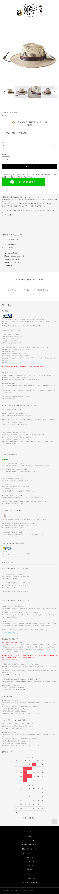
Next (54, 92)
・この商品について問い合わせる (12, 262)
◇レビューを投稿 (7, 248)
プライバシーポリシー (29, 853)
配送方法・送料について (29, 844)
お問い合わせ (29, 857)
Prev (5, 92)
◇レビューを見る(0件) (9, 244)
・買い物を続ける (7, 265)
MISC (16, 112)
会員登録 (29, 869)
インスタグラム (29, 861)
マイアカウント (29, 865)
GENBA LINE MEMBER (29, 882)
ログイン (29, 874)
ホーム (29, 836)
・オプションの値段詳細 (9, 253)
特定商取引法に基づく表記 (29, 849)
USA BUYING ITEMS (7, 112)
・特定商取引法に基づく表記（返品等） (14, 256)
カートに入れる (29, 166)
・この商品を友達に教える (10, 259)
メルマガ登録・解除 (29, 878)
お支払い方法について (29, 840)
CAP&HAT (5, 115)
